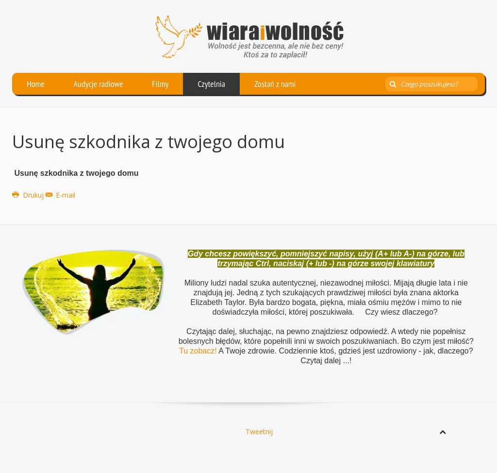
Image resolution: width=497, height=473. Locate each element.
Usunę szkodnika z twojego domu (148, 141)
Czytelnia (211, 83)
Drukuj (29, 195)
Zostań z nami (275, 83)
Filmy (160, 83)
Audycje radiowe (98, 83)
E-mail (61, 195)
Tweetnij (259, 431)
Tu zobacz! (198, 351)
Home (36, 83)
